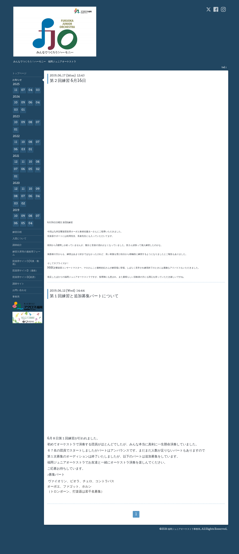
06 (30, 102)
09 (23, 102)
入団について (19, 238)
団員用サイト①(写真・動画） (25, 263)
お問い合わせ (19, 290)
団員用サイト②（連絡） (25, 271)
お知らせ (17, 80)
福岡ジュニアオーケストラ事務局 (184, 529)
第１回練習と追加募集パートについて (84, 296)
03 (38, 90)
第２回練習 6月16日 (68, 81)
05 (30, 169)
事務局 (15, 297)
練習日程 (17, 232)
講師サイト (18, 284)
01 (23, 110)
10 (15, 102)
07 (23, 90)
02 (38, 169)
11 (15, 90)
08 (30, 122)
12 (15, 162)
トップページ (19, 73)
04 (30, 90)
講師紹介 (17, 245)
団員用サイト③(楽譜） (24, 277)
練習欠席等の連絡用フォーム (26, 253)
